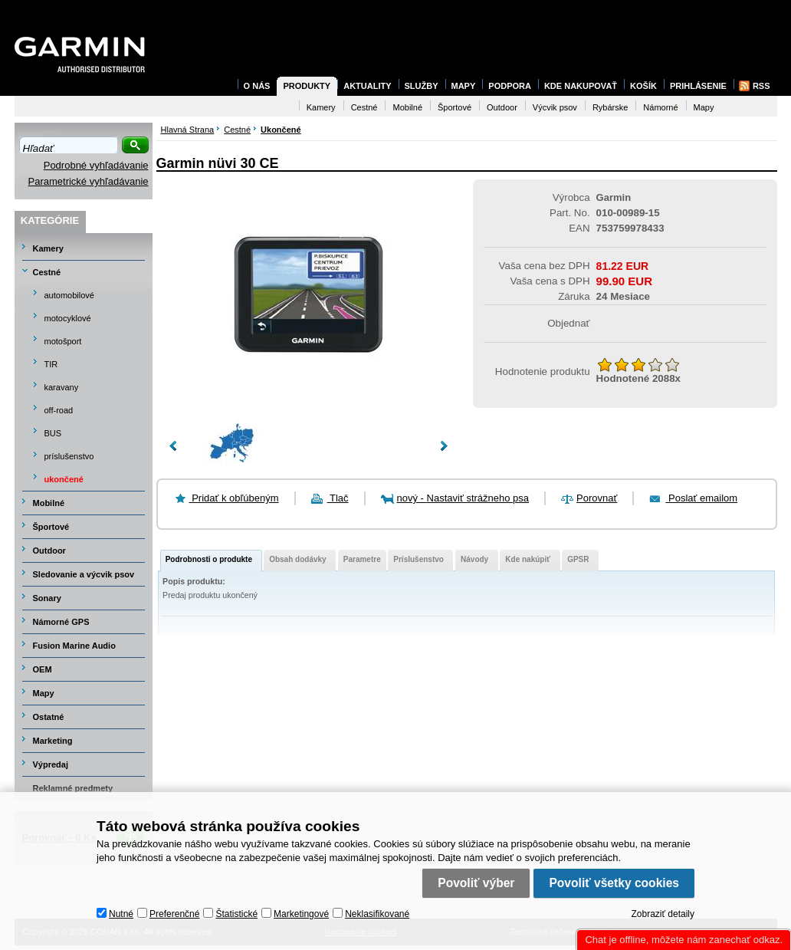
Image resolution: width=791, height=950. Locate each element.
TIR (51, 364)
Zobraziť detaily (662, 914)
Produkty (306, 85)
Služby (421, 85)
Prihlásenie (698, 85)
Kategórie (50, 220)
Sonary (47, 598)
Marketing (53, 740)
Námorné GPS (61, 621)
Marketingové (301, 914)
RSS (761, 85)
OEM (42, 669)
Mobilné (49, 503)
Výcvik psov (555, 107)
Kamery (48, 248)
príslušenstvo (69, 456)
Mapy (43, 693)
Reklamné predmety (73, 788)
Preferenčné (174, 914)
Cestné (47, 272)
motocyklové (67, 318)
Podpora (509, 85)
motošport (63, 341)
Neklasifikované (377, 914)
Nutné (121, 914)
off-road (59, 410)
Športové (51, 526)
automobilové (69, 295)
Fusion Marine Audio (74, 645)
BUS (53, 433)
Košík (643, 85)
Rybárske (610, 107)
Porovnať (596, 498)
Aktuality (367, 85)
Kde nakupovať (580, 85)
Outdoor (49, 550)
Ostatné (48, 717)
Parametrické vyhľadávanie (88, 181)
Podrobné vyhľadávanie (96, 165)
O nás (257, 85)
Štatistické (236, 914)
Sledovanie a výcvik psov (84, 574)
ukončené (64, 479)
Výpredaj (50, 764)
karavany (61, 387)
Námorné (660, 107)
